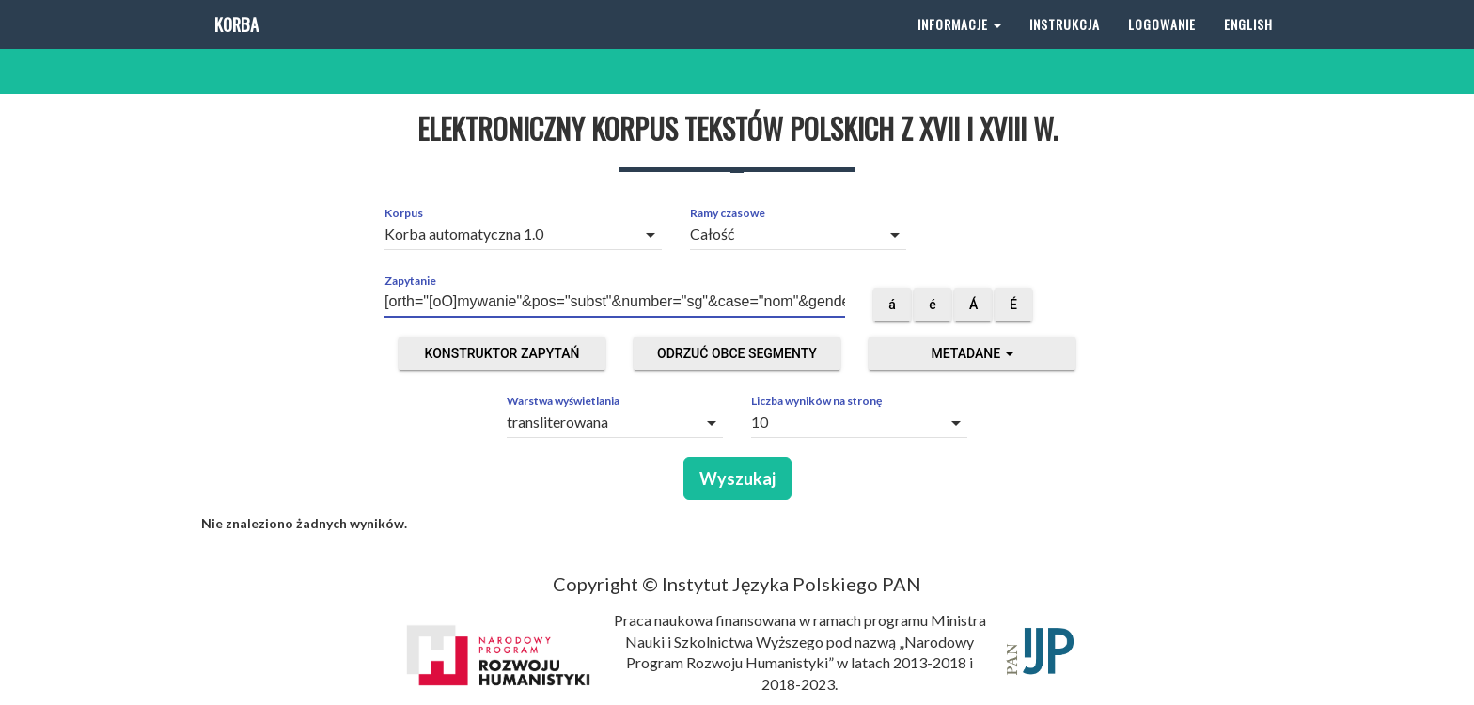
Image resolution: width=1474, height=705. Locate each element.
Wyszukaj (737, 478)
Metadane (971, 353)
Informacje (959, 46)
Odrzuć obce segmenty (737, 353)
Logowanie (1162, 46)
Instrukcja (1064, 46)
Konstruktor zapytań (502, 353)
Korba (234, 46)
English (1248, 46)
